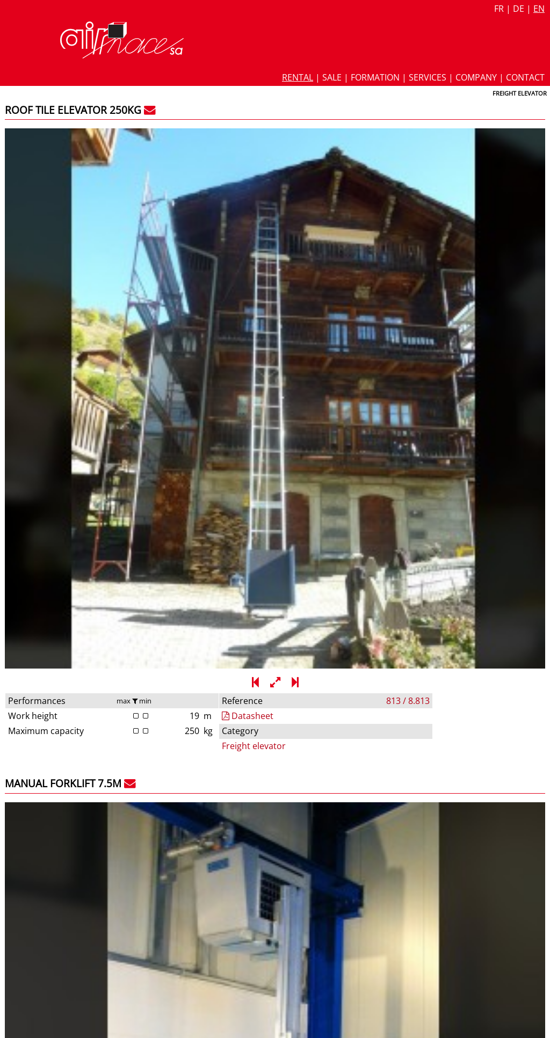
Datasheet (393, 151)
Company (476, 77)
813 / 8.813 (520, 136)
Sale (332, 77)
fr (499, 8)
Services (427, 77)
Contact (525, 77)
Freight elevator (400, 181)
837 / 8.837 (520, 389)
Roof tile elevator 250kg (73, 110)
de (518, 8)
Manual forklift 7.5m (63, 362)
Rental (297, 77)
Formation (375, 77)
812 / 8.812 (520, 641)
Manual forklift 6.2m (63, 614)
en (539, 8)
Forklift (382, 717)
